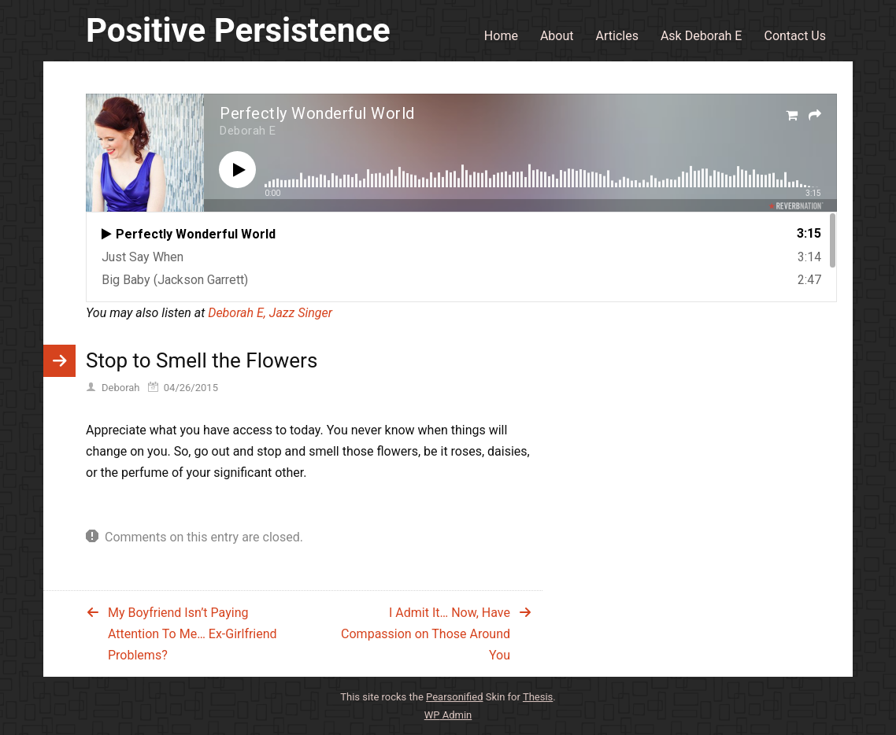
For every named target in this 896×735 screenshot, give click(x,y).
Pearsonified (454, 697)
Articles (617, 35)
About (557, 35)
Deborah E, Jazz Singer (270, 312)
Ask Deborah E (701, 35)
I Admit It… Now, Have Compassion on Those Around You (425, 634)
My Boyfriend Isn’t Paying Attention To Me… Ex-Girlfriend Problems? (192, 634)
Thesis (538, 697)
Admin (448, 715)
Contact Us (795, 35)
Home (501, 35)
